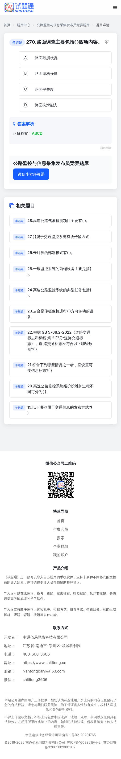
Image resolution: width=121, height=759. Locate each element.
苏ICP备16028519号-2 (84, 742)
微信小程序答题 (31, 174)
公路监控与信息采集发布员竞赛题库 (63, 25)
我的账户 (60, 554)
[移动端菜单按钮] (115, 7)
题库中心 (23, 25)
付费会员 (60, 529)
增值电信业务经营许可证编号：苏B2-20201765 (60, 735)
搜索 (60, 537)
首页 (7, 25)
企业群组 (60, 546)
